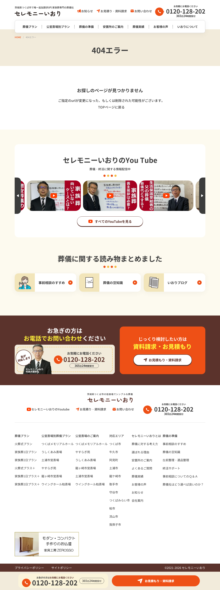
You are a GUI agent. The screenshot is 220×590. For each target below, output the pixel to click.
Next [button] (202, 196)
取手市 (113, 484)
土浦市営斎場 (50, 460)
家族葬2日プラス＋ (27, 484)
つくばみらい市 (119, 500)
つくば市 (115, 444)
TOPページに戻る (111, 107)
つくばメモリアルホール (57, 444)
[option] (110, 195)
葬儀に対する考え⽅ (145, 444)
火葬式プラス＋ (25, 468)
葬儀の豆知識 (171, 452)
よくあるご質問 (142, 468)
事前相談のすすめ (174, 444)
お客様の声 (160, 26)
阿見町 (113, 460)
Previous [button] (18, 196)
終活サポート (171, 468)
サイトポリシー (61, 567)
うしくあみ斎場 (51, 452)
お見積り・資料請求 (113, 11)
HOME (18, 37)
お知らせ (87, 11)
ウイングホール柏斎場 (56, 484)
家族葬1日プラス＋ (27, 476)
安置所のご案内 (113, 26)
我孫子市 (115, 524)
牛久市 (113, 452)
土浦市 (113, 468)
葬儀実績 (138, 26)
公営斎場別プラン (58, 26)
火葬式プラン (23, 444)
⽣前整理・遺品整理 (176, 460)
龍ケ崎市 (115, 476)
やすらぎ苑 (48, 468)
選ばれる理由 (140, 452)
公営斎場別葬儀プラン (56, 436)
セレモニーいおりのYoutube (50, 409)
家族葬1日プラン (26, 452)
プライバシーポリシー (29, 567)
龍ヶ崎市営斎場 (51, 476)
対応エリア (116, 436)
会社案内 (137, 500)
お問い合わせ (143, 11)
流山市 (113, 516)
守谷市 (113, 492)
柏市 (112, 508)
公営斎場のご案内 (87, 436)
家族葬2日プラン (26, 460)
